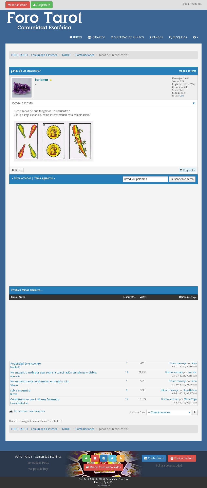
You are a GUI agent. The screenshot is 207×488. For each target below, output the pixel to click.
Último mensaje (177, 363)
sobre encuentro (20, 390)
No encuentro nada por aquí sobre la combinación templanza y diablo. (53, 372)
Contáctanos (154, 458)
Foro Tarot (84, 479)
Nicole (13, 394)
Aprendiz (15, 376)
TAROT (66, 55)
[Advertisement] (103, 239)
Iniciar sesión (17, 4)
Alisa (194, 363)
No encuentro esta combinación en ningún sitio (39, 381)
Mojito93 (15, 367)
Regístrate (41, 4)
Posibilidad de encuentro (25, 363)
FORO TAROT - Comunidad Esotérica (34, 55)
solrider (192, 372)
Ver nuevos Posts (38, 462)
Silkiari (14, 385)
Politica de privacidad (169, 465)
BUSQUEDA (178, 37)
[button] (196, 37)
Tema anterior (22, 178)
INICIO (76, 37)
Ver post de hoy (38, 468)
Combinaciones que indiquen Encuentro (34, 399)
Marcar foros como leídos (103, 467)
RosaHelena (190, 390)
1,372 (181, 96)
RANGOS (156, 37)
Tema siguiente (43, 178)
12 (126, 399)
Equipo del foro (181, 458)
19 (126, 372)
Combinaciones (84, 55)
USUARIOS (96, 37)
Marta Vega (190, 399)
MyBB (109, 482)
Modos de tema (187, 71)
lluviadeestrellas (19, 403)
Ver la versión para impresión (29, 411)
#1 (194, 103)
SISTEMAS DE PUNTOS (127, 37)
